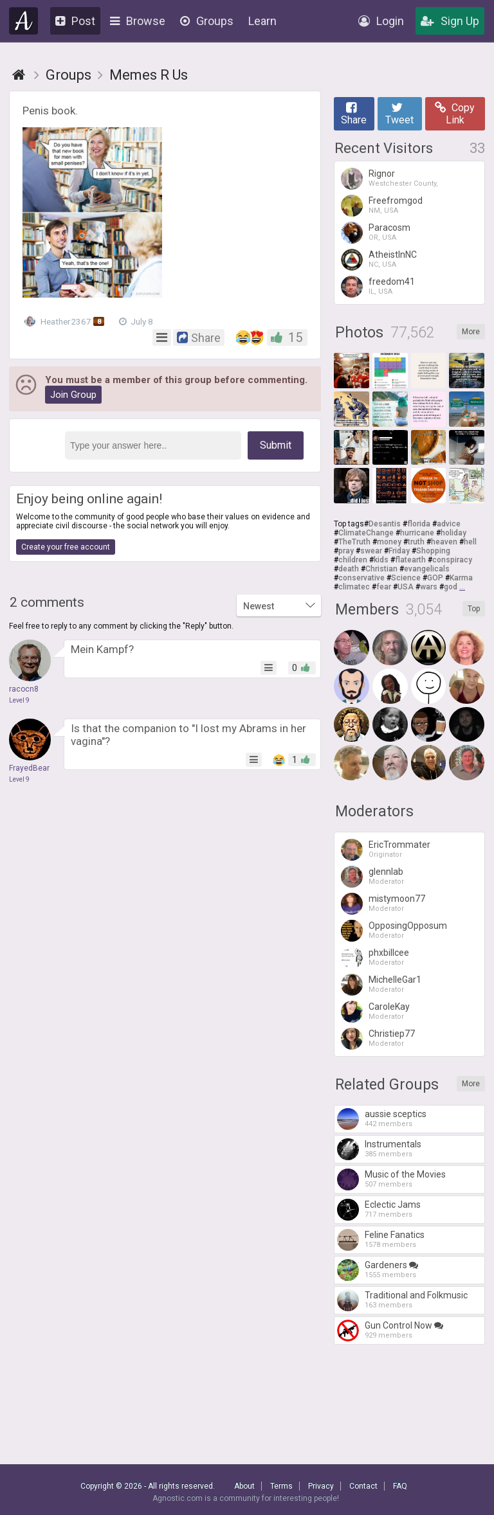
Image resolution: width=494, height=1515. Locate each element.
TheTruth (354, 541)
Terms (281, 1486)
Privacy (321, 1486)
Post (75, 21)
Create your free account (65, 546)
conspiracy (452, 559)
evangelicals (427, 568)
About (244, 1486)
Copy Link (455, 114)
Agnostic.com (24, 21)
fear (383, 586)
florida (418, 523)
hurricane (417, 532)
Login (381, 21)
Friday (399, 550)
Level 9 (19, 700)
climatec (354, 586)
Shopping (433, 550)
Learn (262, 21)
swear (371, 550)
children (352, 559)
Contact (363, 1486)
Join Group (73, 394)
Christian (381, 568)
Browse (137, 21)
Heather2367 (65, 321)
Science (406, 577)
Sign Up (450, 21)
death (348, 568)
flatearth (410, 559)
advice (449, 523)
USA (406, 586)
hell (470, 541)
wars (428, 586)
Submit (275, 445)
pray (346, 550)
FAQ (400, 1486)
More (471, 331)
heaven (444, 541)
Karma (461, 577)
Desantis (385, 523)
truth (416, 541)
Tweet (399, 114)
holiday (453, 532)
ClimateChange (366, 532)
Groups (206, 21)
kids (381, 559)
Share (354, 114)
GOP (435, 577)
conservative (361, 577)
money (389, 541)
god (450, 586)
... (462, 586)
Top (474, 608)
